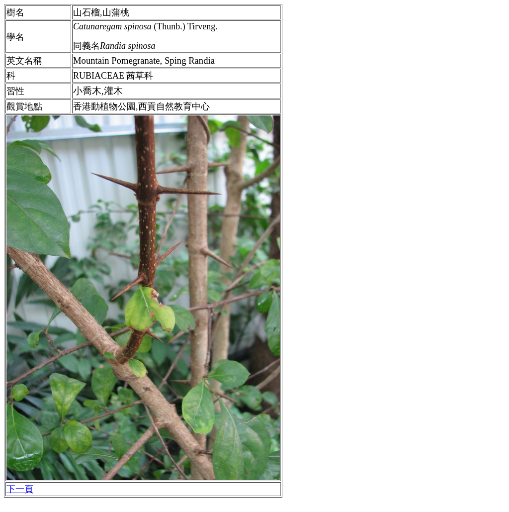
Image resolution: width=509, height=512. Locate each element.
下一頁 (19, 489)
